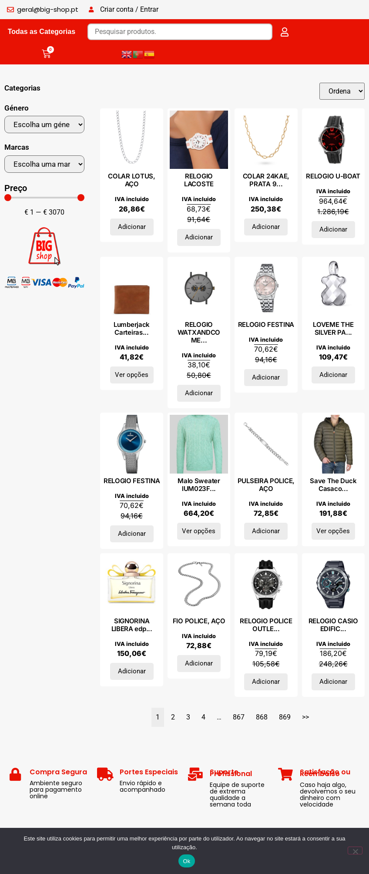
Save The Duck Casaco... (333, 485)
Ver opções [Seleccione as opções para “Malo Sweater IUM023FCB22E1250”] (198, 531)
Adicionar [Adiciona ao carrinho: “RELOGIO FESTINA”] (266, 377)
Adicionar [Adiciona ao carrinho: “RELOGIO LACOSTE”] (199, 237)
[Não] (355, 850)
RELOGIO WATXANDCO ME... (199, 332)
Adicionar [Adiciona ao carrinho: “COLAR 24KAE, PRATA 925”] (266, 227)
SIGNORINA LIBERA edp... (131, 625)
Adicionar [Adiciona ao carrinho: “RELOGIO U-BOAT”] (333, 229)
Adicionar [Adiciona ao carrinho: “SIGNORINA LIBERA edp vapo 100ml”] (132, 671)
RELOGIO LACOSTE (199, 180)
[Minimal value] (44, 197)
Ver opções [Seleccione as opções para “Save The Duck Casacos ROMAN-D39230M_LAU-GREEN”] (333, 531)
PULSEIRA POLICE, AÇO (266, 485)
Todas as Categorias (41, 31)
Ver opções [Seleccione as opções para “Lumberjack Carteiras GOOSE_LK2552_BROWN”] (131, 375)
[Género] (44, 124)
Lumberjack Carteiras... (132, 328)
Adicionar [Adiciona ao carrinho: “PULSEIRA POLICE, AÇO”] (266, 531)
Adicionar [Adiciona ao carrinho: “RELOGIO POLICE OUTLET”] (266, 682)
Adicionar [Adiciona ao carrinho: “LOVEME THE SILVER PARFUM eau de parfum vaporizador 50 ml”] (333, 375)
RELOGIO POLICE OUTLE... (266, 625)
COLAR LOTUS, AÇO (131, 180)
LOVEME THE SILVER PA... (333, 328)
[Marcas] (44, 164)
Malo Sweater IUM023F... (199, 485)
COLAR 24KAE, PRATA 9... (266, 180)
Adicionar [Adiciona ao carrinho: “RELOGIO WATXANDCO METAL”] (199, 393)
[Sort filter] (341, 91)
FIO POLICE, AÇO (199, 621)
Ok (186, 861)
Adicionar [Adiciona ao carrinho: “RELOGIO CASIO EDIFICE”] (333, 682)
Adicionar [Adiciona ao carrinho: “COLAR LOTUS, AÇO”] (132, 227)
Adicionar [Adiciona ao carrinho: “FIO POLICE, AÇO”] (199, 663)
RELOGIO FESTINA (266, 324)
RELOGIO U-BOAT (333, 176)
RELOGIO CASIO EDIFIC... (333, 625)
